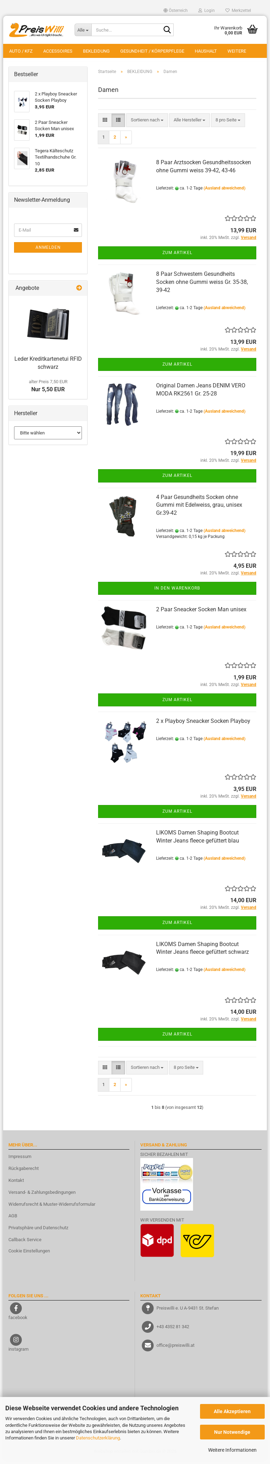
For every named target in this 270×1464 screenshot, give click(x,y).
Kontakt (16, 1183)
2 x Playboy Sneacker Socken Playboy (203, 724)
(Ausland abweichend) (224, 191)
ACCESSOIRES (57, 51)
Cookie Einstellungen (29, 1254)
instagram (18, 1352)
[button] (175, 10)
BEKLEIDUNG (96, 51)
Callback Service (24, 1243)
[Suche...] (83, 30)
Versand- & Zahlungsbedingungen (42, 1195)
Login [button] (206, 10)
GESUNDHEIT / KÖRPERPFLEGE (152, 51)
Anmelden (48, 250)
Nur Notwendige (232, 1432)
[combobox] (147, 124)
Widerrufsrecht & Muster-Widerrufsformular (51, 1207)
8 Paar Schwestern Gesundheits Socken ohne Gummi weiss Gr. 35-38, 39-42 (202, 285)
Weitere (236, 51)
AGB (12, 1219)
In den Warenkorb (177, 591)
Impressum (19, 1160)
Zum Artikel (177, 256)
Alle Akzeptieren (232, 1411)
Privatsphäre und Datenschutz (38, 1231)
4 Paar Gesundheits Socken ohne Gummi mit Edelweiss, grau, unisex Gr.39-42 (199, 508)
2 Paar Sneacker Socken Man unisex (201, 613)
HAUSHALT (206, 51)
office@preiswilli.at (175, 1348)
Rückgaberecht (23, 1171)
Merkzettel (238, 10)
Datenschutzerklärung (98, 1437)
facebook (17, 1321)
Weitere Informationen (232, 1450)
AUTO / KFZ (21, 51)
